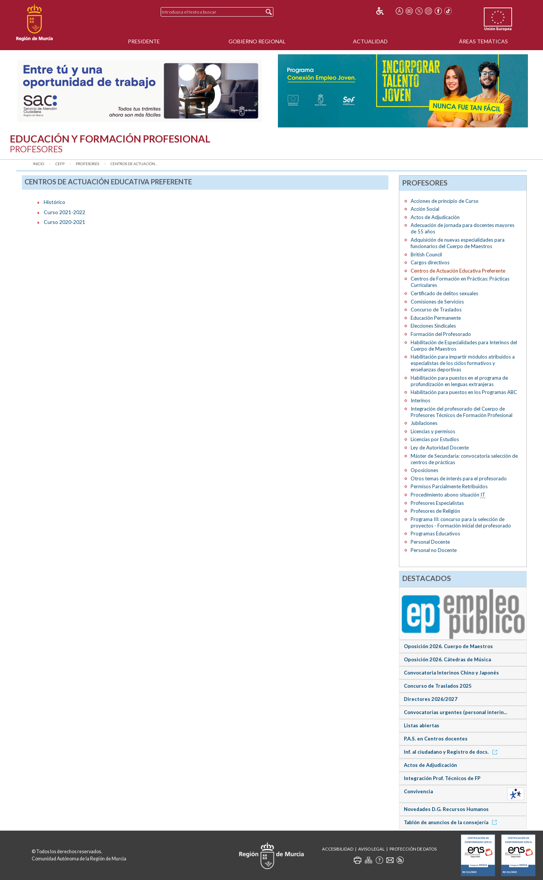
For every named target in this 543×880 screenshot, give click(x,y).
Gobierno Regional (257, 41)
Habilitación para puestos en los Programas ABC (464, 392)
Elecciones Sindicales (433, 326)
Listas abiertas (421, 725)
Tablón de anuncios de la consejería (451, 822)
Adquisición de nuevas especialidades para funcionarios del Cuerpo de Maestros (458, 243)
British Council (426, 254)
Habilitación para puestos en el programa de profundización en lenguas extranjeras (459, 381)
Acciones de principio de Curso (445, 201)
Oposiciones (424, 470)
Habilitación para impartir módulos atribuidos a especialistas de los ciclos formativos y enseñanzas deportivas (463, 363)
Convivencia (418, 791)
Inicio (38, 164)
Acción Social (425, 209)
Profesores (87, 164)
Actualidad (370, 41)
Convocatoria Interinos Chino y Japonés (451, 673)
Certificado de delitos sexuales (444, 293)
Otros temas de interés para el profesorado (459, 478)
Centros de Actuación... (133, 164)
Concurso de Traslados (436, 310)
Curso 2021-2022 (64, 212)
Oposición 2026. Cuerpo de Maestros (448, 646)
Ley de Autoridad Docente (440, 448)
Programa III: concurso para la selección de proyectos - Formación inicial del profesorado (461, 522)
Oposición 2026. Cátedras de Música (447, 659)
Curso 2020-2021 (64, 222)
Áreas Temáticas (483, 41)
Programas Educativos (435, 533)
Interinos (420, 400)
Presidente (144, 41)
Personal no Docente (434, 550)
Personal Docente (430, 542)
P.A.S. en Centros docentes (436, 739)
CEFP (59, 164)
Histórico (54, 202)
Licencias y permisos (433, 431)
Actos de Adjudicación (435, 217)
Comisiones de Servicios (437, 302)
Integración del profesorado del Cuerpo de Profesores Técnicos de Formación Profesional (461, 412)
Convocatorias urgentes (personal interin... (455, 712)
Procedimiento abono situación (448, 495)
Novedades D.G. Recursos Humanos (446, 809)
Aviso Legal (371, 848)
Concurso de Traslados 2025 (438, 686)
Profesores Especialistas (437, 503)
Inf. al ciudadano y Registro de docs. (452, 752)
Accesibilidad (337, 848)
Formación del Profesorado (441, 334)
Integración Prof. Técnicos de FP (442, 778)
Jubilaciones (424, 423)
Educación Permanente (436, 318)
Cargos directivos (430, 262)
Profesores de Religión (435, 511)
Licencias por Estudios (435, 439)
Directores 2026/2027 (430, 699)
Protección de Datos (413, 848)
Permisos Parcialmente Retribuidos (449, 486)
